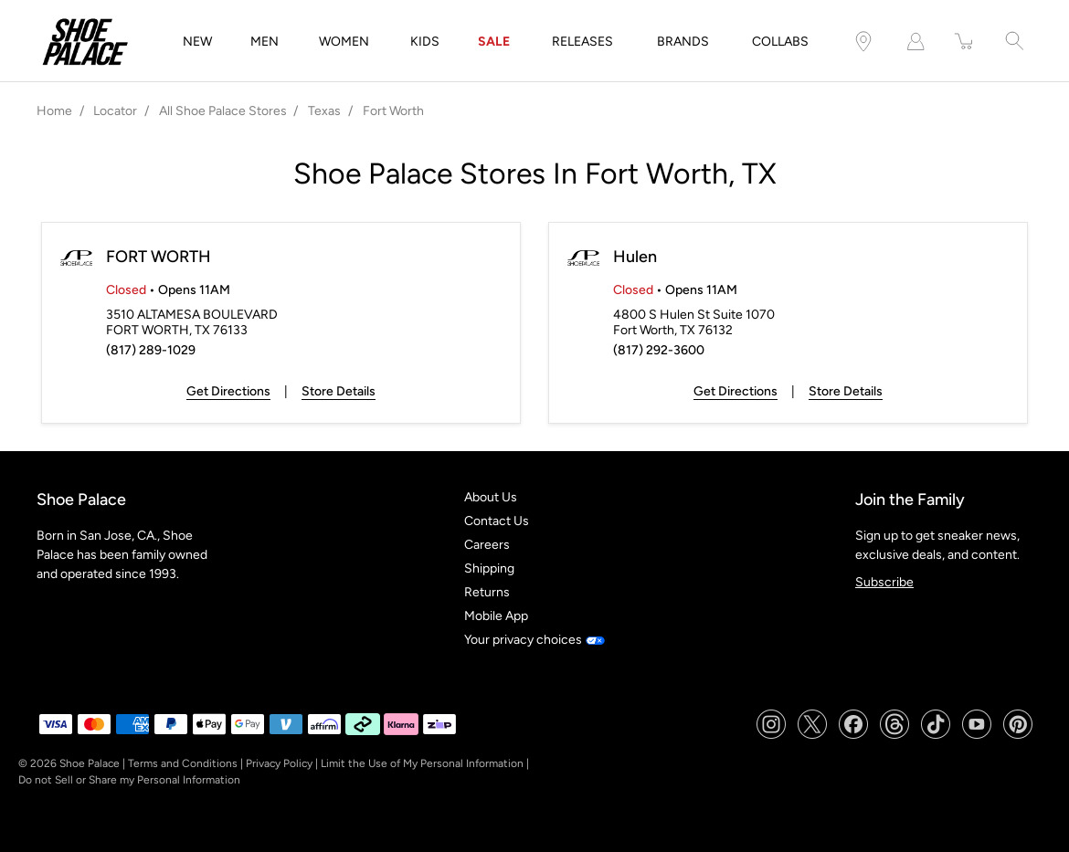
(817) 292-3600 (658, 350)
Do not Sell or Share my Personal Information (129, 779)
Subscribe (884, 582)
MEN (264, 41)
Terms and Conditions (183, 763)
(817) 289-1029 (151, 350)
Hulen (635, 257)
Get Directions (228, 391)
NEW (197, 41)
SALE (494, 41)
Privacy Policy (279, 763)
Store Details (339, 391)
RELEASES (582, 41)
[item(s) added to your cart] (965, 41)
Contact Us (496, 521)
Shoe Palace (89, 763)
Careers (487, 544)
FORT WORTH (158, 257)
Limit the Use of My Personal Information (422, 763)
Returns (487, 592)
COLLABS (780, 41)
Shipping (489, 568)
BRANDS (683, 41)
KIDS (424, 41)
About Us (490, 497)
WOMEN (344, 41)
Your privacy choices (534, 639)
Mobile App (496, 616)
